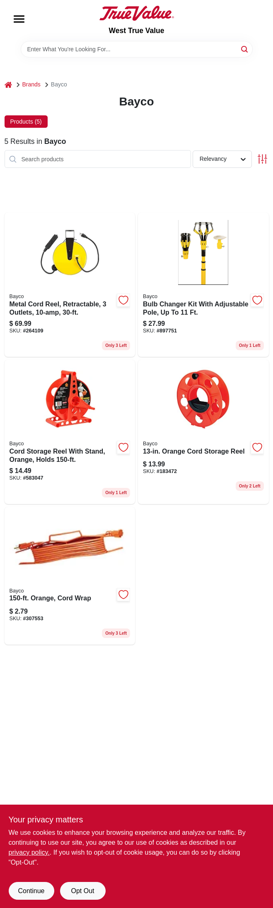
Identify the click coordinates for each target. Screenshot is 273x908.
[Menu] (19, 19)
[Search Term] (137, 49)
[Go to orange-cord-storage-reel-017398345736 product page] (203, 432)
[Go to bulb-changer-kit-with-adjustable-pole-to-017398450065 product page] (203, 285)
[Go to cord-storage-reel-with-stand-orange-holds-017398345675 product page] (70, 432)
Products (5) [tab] (26, 121)
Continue (31, 890)
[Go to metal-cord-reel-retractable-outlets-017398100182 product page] (70, 285)
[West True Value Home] (136, 13)
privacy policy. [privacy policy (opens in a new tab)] (29, 852)
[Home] (8, 84)
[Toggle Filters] (262, 159)
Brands (31, 84)
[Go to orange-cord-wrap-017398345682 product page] (70, 576)
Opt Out (82, 890)
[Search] (245, 48)
